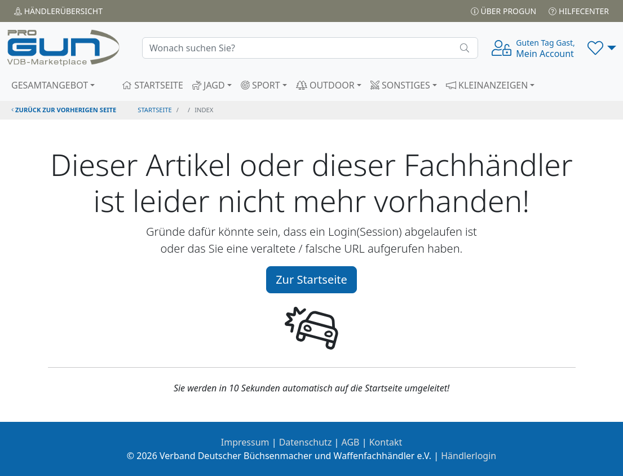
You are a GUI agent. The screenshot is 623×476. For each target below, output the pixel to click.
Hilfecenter (579, 11)
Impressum (245, 442)
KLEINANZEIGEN (487, 85)
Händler (58, 11)
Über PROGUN (503, 11)
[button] (601, 48)
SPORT (260, 85)
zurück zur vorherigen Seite (63, 109)
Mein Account (545, 48)
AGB (351, 442)
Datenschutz (305, 442)
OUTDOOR (325, 85)
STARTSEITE (152, 85)
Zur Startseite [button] (311, 279)
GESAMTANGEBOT (49, 85)
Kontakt (386, 442)
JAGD (208, 85)
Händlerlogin (468, 455)
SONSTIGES (400, 85)
